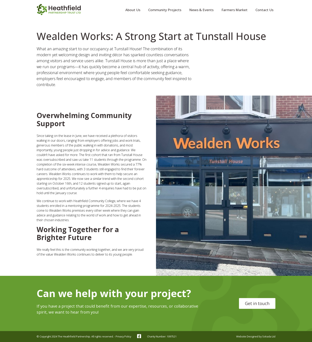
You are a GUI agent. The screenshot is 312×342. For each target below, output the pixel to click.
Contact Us (264, 10)
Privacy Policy (123, 336)
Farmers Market (234, 10)
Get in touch (257, 303)
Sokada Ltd (268, 336)
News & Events (201, 10)
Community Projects (164, 10)
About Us (132, 10)
